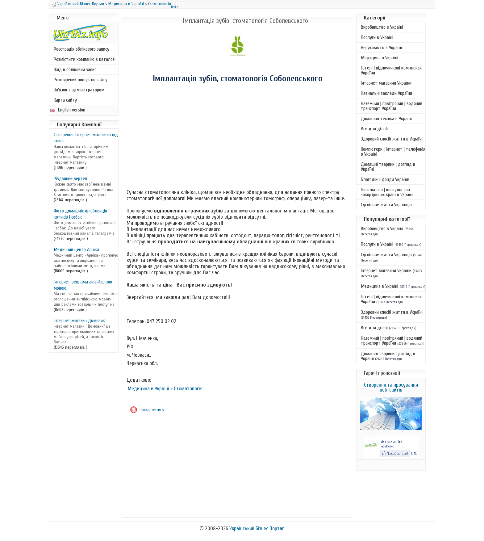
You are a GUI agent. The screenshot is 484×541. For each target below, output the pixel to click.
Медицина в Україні (126, 3)
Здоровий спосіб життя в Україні (392, 139)
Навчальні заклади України (386, 93)
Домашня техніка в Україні (386, 118)
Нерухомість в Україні (381, 47)
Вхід (174, 7)
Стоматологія (159, 3)
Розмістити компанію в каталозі (84, 59)
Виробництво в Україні (382, 27)
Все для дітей (374, 129)
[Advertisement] (237, 137)
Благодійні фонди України (385, 179)
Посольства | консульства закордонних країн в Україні (387, 192)
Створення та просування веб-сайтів (391, 387)
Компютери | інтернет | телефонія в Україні (393, 151)
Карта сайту (65, 100)
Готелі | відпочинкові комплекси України (391, 70)
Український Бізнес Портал (80, 3)
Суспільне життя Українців (386, 205)
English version (67, 110)
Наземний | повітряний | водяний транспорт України (391, 106)
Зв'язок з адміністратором (79, 90)
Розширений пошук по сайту (80, 79)
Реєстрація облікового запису (81, 49)
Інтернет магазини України (386, 83)
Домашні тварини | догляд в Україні (388, 166)
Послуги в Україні (377, 37)
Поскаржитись (152, 409)
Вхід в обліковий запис (75, 69)
